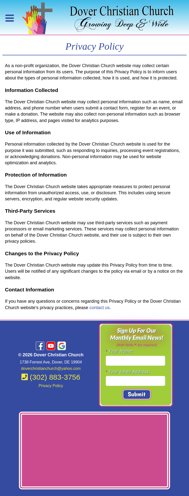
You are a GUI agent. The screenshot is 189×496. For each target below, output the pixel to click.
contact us (100, 307)
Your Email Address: (129, 372)
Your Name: (121, 351)
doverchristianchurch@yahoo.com (50, 368)
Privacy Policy (51, 386)
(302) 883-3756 (50, 377)
